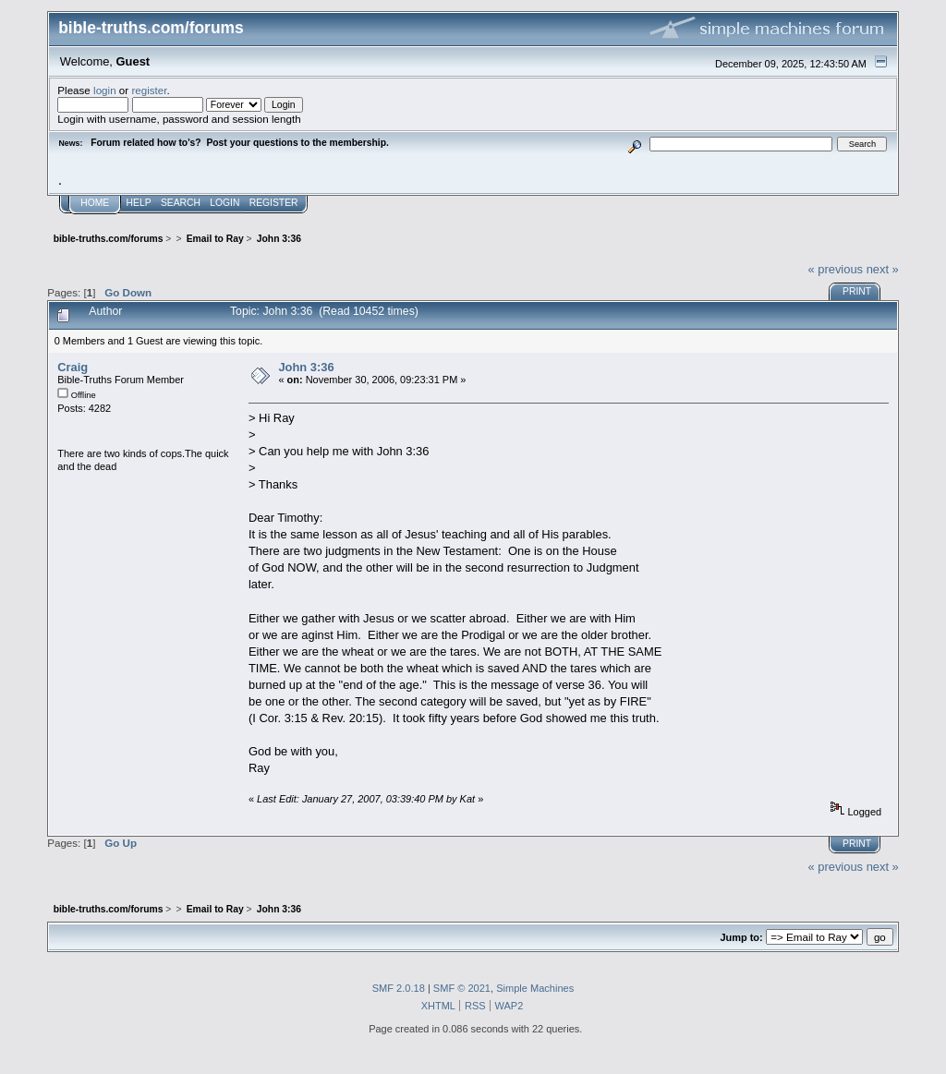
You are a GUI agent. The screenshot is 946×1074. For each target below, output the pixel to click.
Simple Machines (535, 988)
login (104, 90)
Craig (72, 367)
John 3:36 (306, 367)
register (148, 90)
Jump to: (741, 937)
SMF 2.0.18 (398, 988)
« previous (835, 269)
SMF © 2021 (462, 988)
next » (883, 269)
